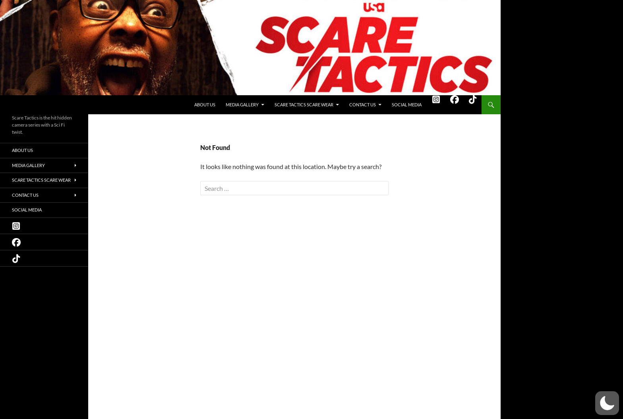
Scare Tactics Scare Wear (304, 104)
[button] (607, 403)
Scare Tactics (32, 104)
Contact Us (362, 104)
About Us (204, 104)
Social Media (407, 104)
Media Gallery (242, 104)
